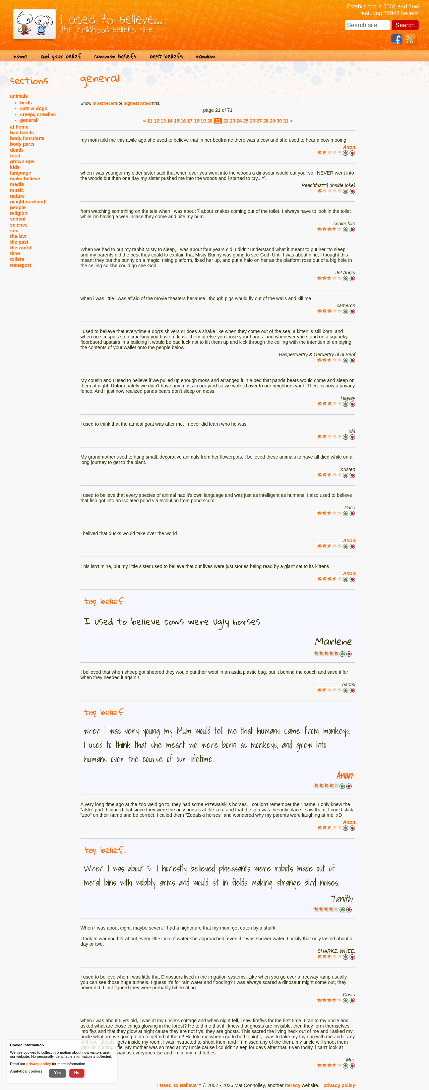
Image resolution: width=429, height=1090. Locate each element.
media (17, 184)
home (20, 56)
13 (163, 121)
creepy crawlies (38, 114)
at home (19, 127)
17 (190, 121)
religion (18, 213)
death (16, 150)
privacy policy (339, 1085)
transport (20, 265)
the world (21, 247)
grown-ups (22, 161)
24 (239, 121)
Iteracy (292, 1085)
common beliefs (115, 56)
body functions (27, 138)
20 (209, 121)
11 (149, 121)
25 (246, 121)
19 (203, 121)
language (20, 173)
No (77, 1072)
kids (15, 167)
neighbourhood (27, 201)
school (17, 219)
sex (14, 230)
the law (18, 236)
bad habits (22, 132)
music (17, 190)
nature (17, 196)
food (15, 155)
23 (232, 121)
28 (265, 121)
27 (259, 121)
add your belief (61, 56)
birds (26, 102)
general (28, 120)
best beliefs (166, 56)
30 (279, 121)
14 (170, 121)
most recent (105, 103)
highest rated (137, 103)
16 (183, 121)
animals (19, 96)
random (206, 56)
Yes (57, 1072)
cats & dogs (33, 108)
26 (252, 121)
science (18, 225)
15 (176, 121)
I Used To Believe (176, 1085)
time (15, 253)
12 (156, 121)
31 (286, 121)
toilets (17, 259)
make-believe (25, 178)
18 (196, 121)
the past (19, 242)
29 (272, 121)
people (17, 207)
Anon (349, 147)
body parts (22, 144)
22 (226, 121)
